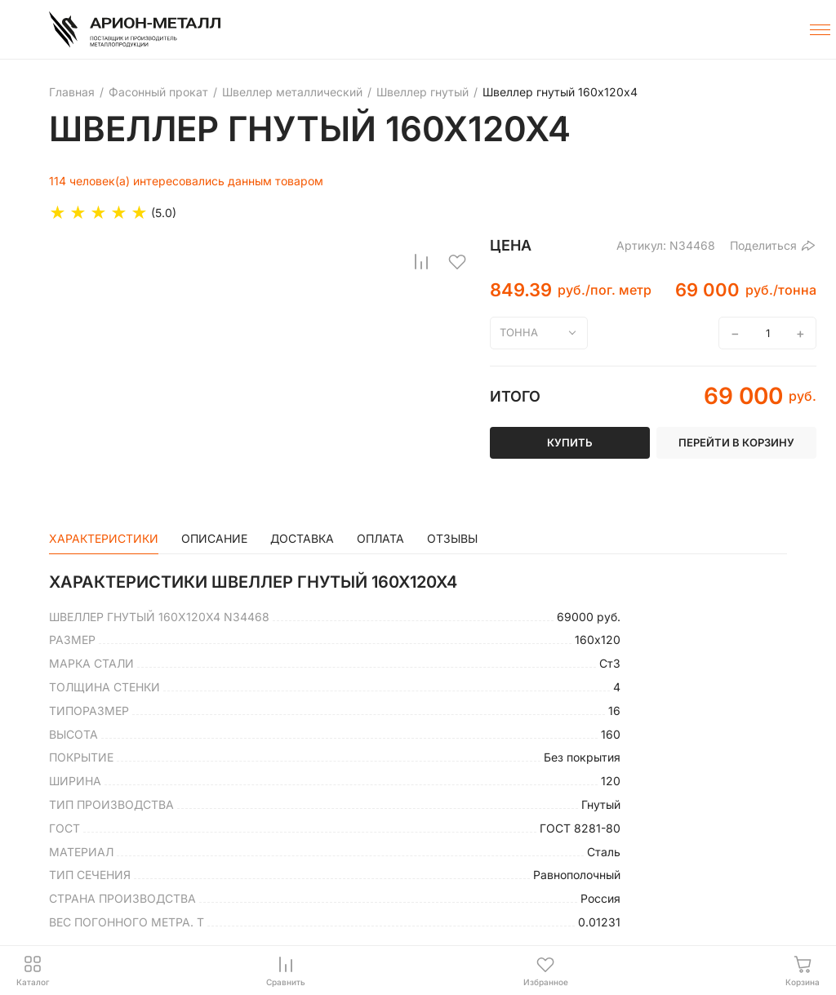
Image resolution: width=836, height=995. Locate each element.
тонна (519, 332)
